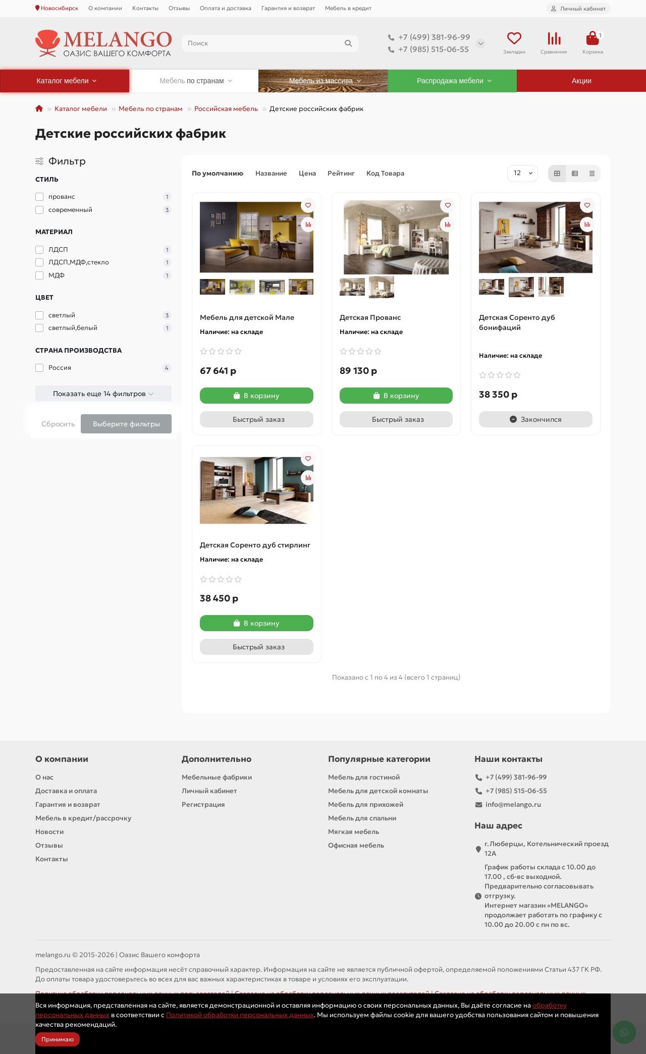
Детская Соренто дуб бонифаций (517, 322)
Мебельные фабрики (217, 777)
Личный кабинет (209, 791)
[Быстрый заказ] (256, 419)
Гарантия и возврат (288, 8)
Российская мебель (226, 108)
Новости (49, 831)
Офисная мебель (356, 845)
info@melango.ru (513, 804)
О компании (105, 8)
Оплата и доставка (225, 8)
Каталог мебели (81, 108)
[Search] (270, 43)
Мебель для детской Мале (247, 317)
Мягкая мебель (353, 831)
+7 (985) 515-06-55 (426, 49)
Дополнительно (216, 759)
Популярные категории (379, 759)
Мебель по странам (151, 108)
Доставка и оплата (66, 791)
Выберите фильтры (126, 423)
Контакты (145, 8)
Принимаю (57, 1039)
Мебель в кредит (348, 8)
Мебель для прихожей (365, 804)
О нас (44, 777)
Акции (581, 81)
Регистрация (203, 804)
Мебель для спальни (362, 818)
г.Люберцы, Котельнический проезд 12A (546, 849)
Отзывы (179, 8)
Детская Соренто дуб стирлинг (255, 544)
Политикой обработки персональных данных (240, 1015)
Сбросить (58, 423)
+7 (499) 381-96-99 (427, 37)
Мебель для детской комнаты (378, 791)
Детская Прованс (370, 317)
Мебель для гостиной (364, 777)
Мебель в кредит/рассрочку (83, 818)
